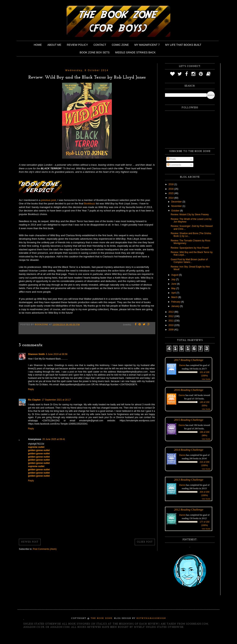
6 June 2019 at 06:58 (56, 354)
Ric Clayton (34, 399)
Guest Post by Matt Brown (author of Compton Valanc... (189, 260)
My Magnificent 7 (147, 44)
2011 (171, 320)
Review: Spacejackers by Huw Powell (190, 248)
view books (206, 379)
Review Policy (77, 44)
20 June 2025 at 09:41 (53, 439)
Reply (31, 389)
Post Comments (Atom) (45, 549)
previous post (48, 200)
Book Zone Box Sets (95, 52)
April (173, 292)
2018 (171, 184)
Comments (174, 165)
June (174, 284)
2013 (171, 312)
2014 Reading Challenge (188, 449)
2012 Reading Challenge (188, 509)
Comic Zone (120, 44)
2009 (171, 329)
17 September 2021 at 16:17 (56, 399)
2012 (171, 316)
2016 (171, 189)
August (175, 275)
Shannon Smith (36, 354)
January (175, 306)
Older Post (145, 542)
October (175, 210)
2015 (171, 193)
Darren (182, 365)
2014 (171, 198)
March (174, 297)
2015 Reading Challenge (188, 419)
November (177, 206)
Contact (100, 44)
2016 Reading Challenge (188, 389)
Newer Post (29, 542)
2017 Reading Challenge (188, 359)
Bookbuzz (89, 203)
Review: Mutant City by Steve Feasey (190, 214)
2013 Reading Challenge (188, 479)
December (177, 201)
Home (38, 44)
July (173, 279)
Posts (171, 159)
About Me (54, 44)
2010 (171, 325)
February (176, 301)
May (173, 288)
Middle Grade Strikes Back (135, 52)
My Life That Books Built (183, 44)
